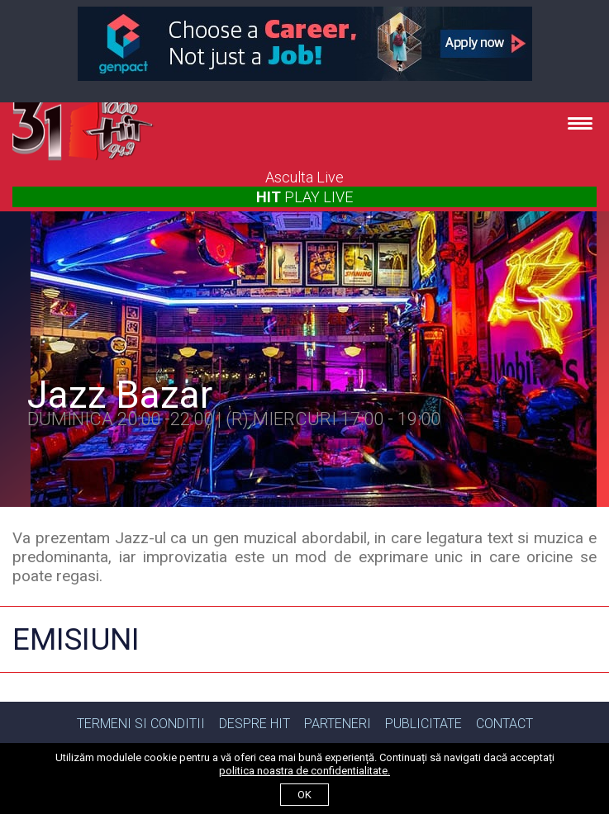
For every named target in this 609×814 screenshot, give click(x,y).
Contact (504, 723)
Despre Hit (254, 723)
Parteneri (337, 723)
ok (304, 794)
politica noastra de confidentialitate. (304, 770)
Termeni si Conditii (141, 723)
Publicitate (423, 723)
